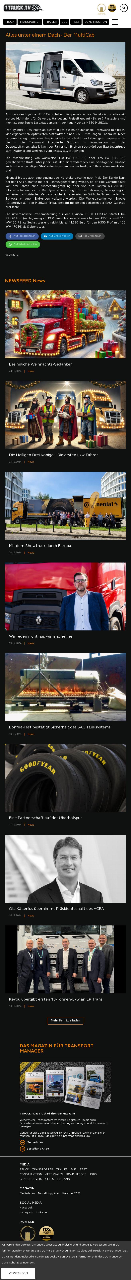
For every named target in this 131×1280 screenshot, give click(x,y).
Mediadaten (35, 1142)
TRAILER (51, 22)
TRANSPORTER (30, 22)
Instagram (26, 1212)
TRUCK (10, 22)
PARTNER (27, 1222)
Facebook (26, 1207)
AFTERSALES (54, 1174)
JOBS (93, 1174)
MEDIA (25, 1164)
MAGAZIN (63, 1179)
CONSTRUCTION (96, 22)
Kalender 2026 (71, 1193)
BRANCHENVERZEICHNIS (37, 1179)
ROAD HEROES (76, 1174)
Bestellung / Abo (38, 1148)
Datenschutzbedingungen (17, 1262)
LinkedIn (41, 1212)
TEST (76, 22)
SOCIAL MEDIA (31, 1203)
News (31, 371)
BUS (64, 22)
